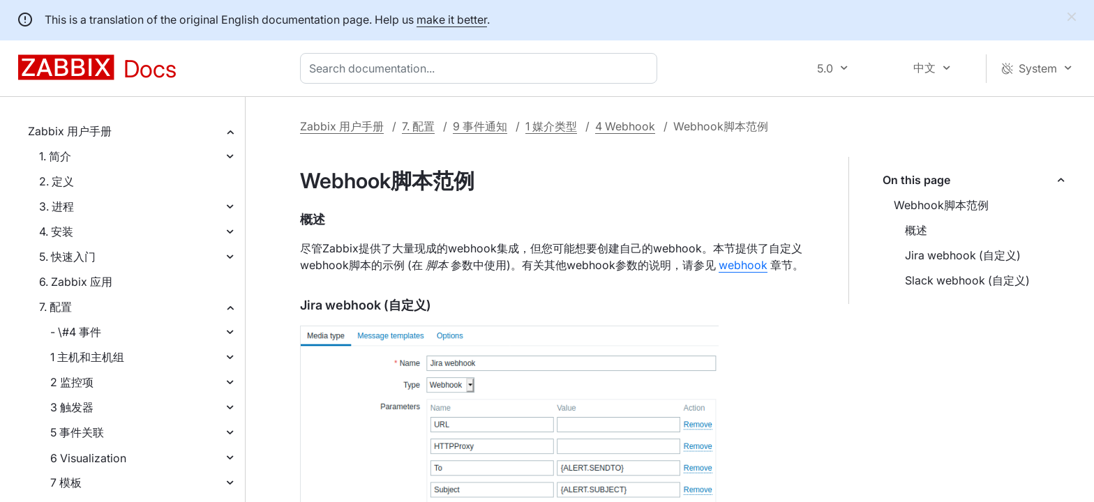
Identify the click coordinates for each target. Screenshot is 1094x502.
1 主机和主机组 (87, 357)
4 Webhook (625, 126)
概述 (916, 230)
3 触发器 (71, 407)
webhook (743, 265)
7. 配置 (55, 307)
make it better (452, 19)
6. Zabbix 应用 (75, 282)
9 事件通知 (480, 126)
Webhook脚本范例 (941, 205)
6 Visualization (88, 458)
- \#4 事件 (75, 332)
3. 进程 (56, 206)
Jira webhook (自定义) (963, 255)
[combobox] (481, 68)
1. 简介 (55, 156)
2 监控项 (71, 382)
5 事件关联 (77, 432)
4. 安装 (56, 231)
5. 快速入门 (67, 257)
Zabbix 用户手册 (70, 131)
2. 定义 (56, 181)
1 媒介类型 (551, 126)
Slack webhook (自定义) (967, 280)
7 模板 (66, 482)
